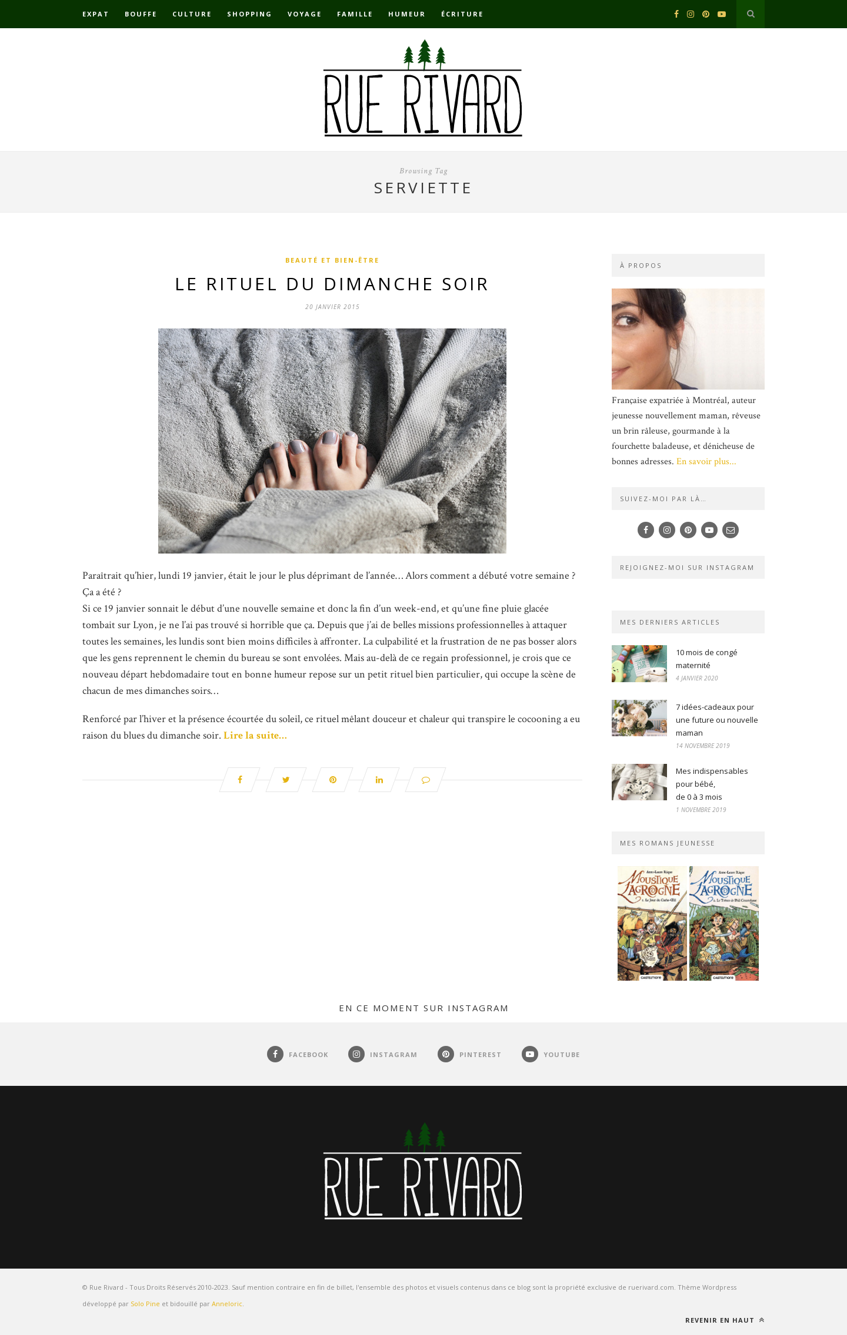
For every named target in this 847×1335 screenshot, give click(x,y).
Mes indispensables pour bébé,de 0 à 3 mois (712, 784)
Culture (192, 13)
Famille (355, 13)
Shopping (249, 13)
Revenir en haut (725, 1320)
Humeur (407, 13)
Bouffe (141, 13)
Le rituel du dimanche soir (332, 283)
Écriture (462, 13)
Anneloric (227, 1303)
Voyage (305, 13)
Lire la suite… (255, 735)
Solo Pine (145, 1303)
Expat (95, 13)
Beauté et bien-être (332, 260)
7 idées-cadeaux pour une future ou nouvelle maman (717, 720)
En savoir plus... (706, 461)
